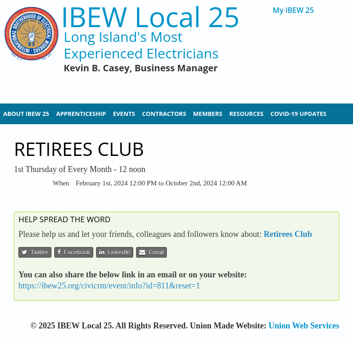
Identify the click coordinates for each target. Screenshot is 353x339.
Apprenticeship (81, 113)
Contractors (164, 113)
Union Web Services (303, 325)
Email (151, 252)
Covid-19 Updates (298, 113)
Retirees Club (288, 234)
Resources (246, 113)
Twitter (35, 252)
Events (124, 113)
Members (207, 113)
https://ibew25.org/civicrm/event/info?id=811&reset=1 (109, 285)
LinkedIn (114, 252)
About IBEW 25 (26, 113)
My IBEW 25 (293, 10)
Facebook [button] (73, 252)
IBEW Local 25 (150, 17)
